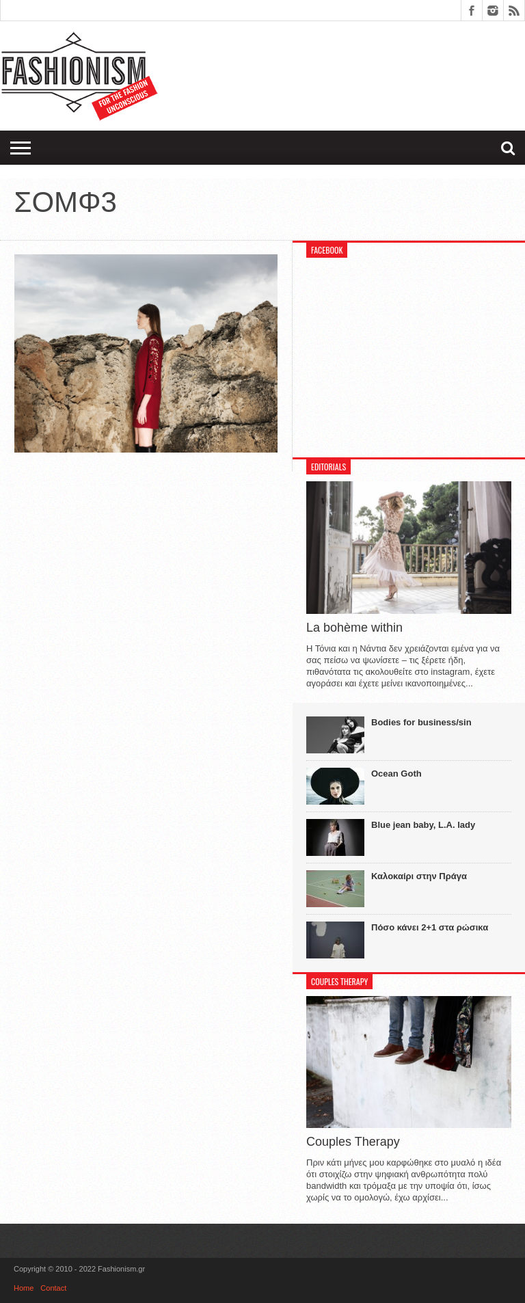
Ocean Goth (396, 773)
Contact (53, 1288)
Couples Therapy (353, 1141)
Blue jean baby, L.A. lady (423, 825)
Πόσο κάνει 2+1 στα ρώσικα (429, 927)
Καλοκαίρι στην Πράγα (419, 876)
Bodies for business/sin (421, 722)
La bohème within (354, 627)
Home (23, 1288)
